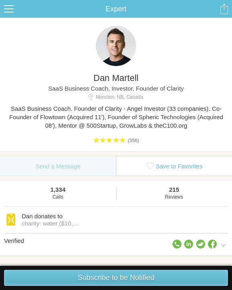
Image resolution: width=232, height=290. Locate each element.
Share (224, 9)
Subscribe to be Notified (115, 277)
